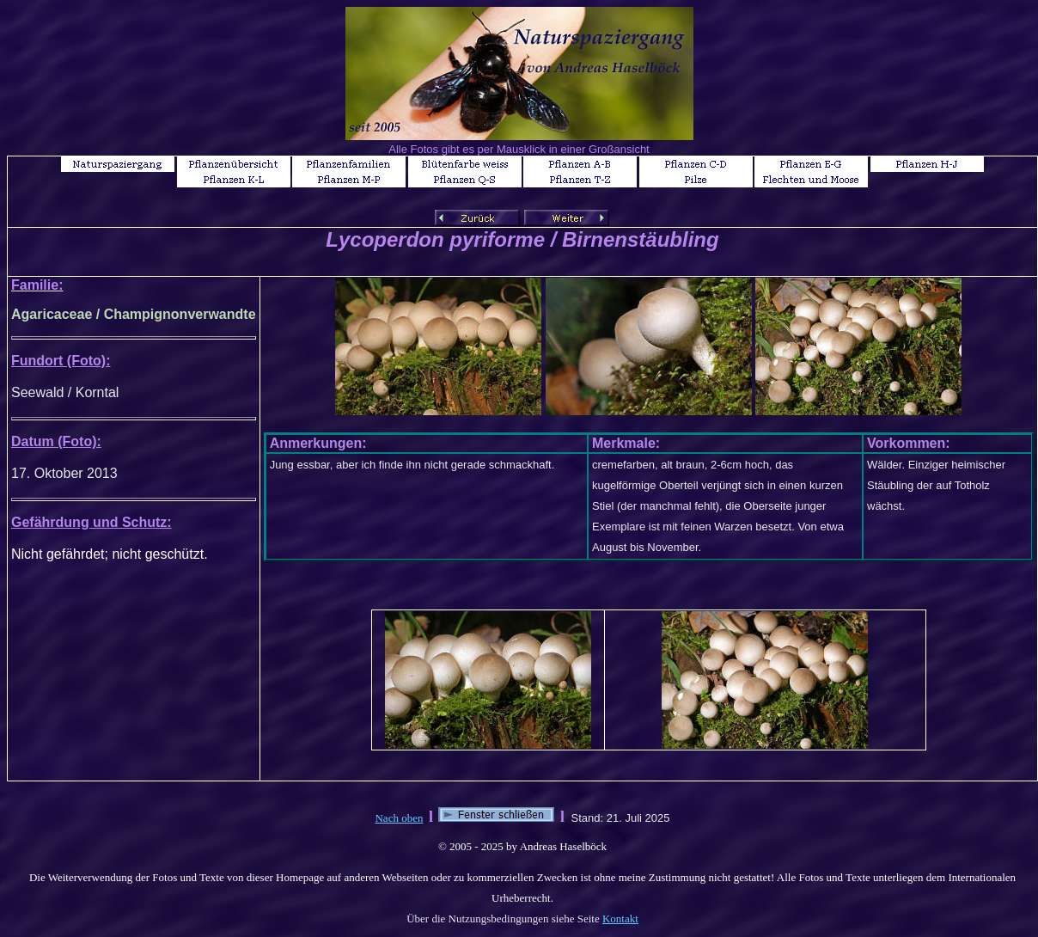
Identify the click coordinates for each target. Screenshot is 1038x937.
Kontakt (620, 918)
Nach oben (399, 817)
